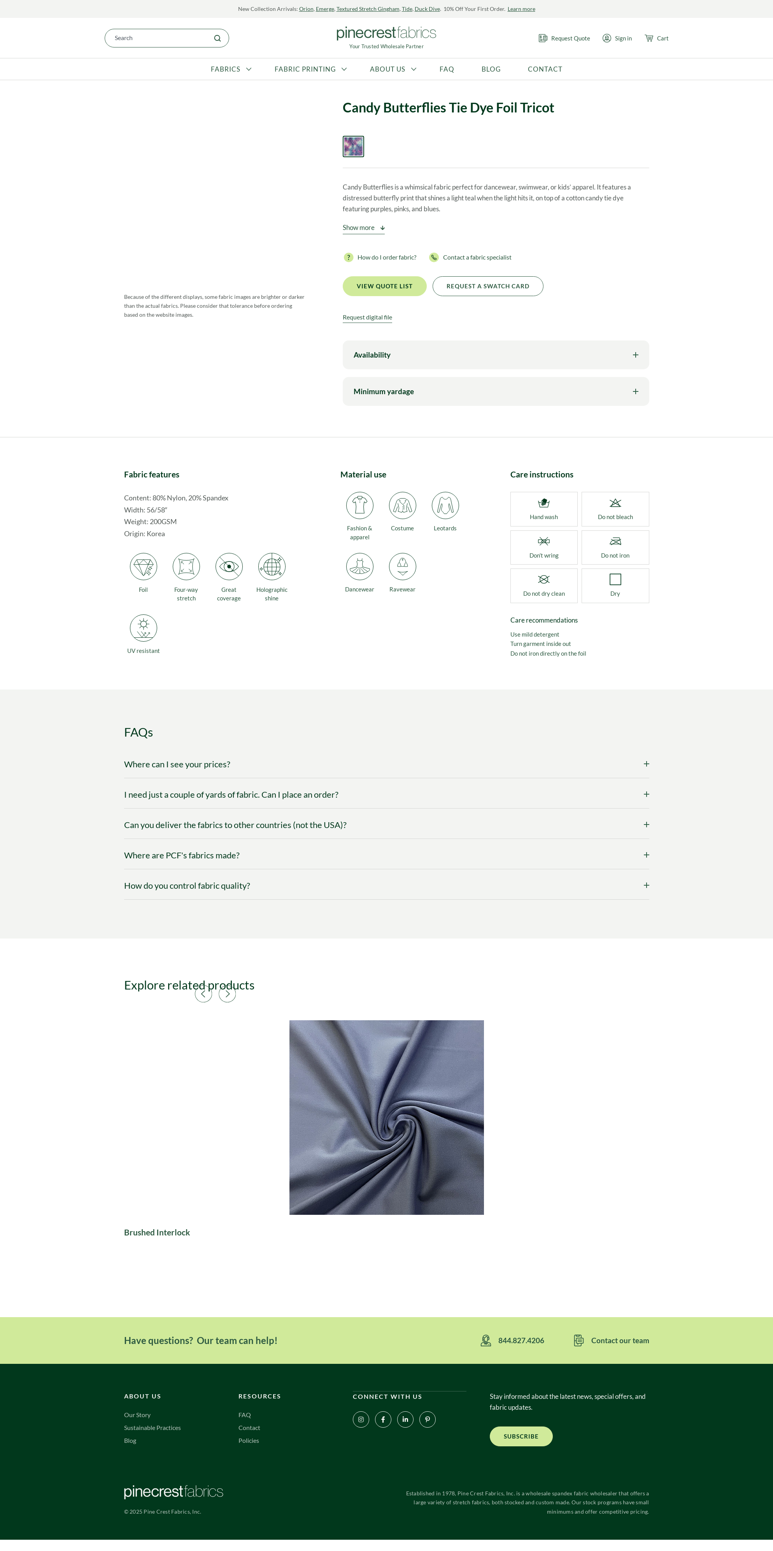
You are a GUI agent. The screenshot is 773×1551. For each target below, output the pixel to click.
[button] (301, 994)
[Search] (217, 38)
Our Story (138, 1425)
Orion (306, 8)
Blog (130, 1450)
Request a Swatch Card (488, 287)
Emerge (325, 8)
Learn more (521, 8)
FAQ (245, 1425)
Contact (249, 1437)
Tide (407, 8)
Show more (359, 229)
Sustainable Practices (154, 1437)
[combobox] (155, 38)
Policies (249, 1450)
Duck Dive (427, 8)
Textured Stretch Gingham (368, 8)
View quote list (385, 287)
